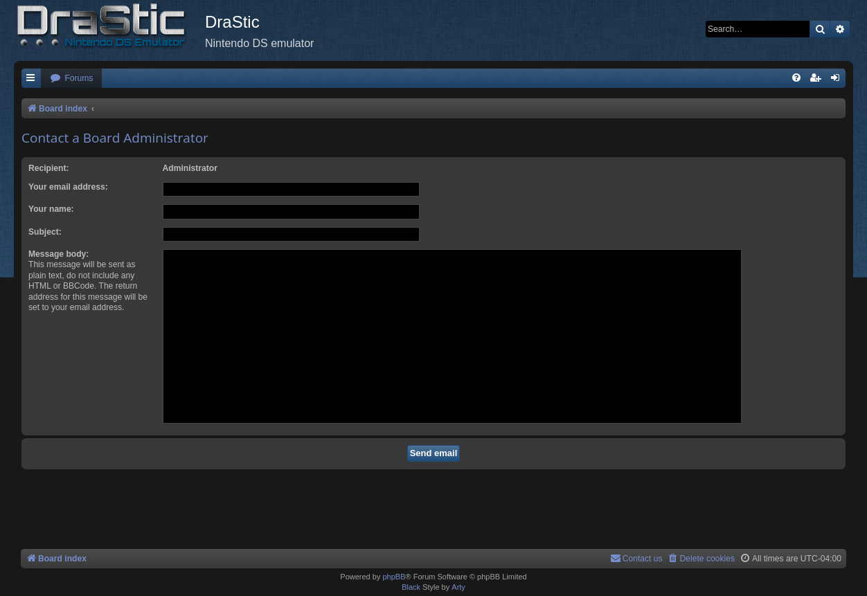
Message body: (58, 254)
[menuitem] (71, 78)
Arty (458, 587)
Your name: (51, 209)
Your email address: (68, 187)
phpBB (393, 576)
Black (411, 587)
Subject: (45, 232)
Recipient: (48, 168)
